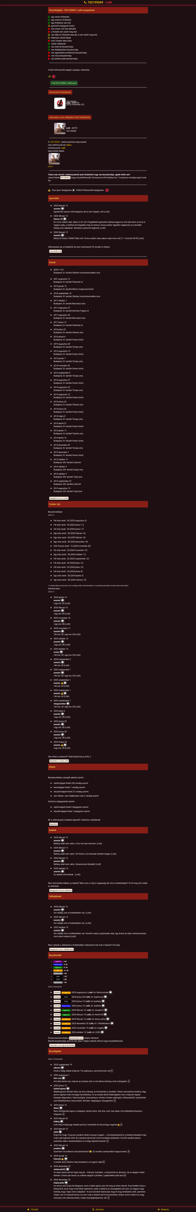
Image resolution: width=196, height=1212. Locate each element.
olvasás (57, 993)
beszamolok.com (76, 1038)
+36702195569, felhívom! (64, 83)
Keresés (98, 1209)
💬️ (62, 208)
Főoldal (32, 1209)
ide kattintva (65, 178)
